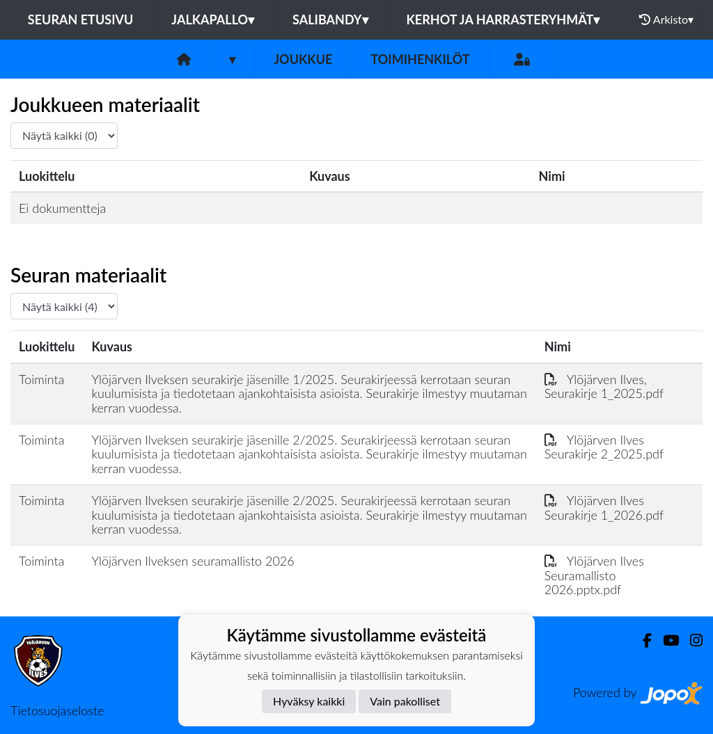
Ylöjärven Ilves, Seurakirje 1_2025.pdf (604, 386)
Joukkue (303, 59)
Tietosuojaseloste (57, 710)
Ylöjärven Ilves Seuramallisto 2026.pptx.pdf (594, 575)
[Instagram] (691, 640)
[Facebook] (642, 640)
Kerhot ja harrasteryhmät (503, 19)
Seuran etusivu (81, 19)
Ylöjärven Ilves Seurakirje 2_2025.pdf (604, 447)
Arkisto (666, 19)
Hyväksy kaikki (309, 701)
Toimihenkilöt (419, 59)
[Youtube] (665, 640)
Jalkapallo (212, 19)
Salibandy (330, 19)
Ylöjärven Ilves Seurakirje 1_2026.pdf (604, 507)
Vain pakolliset (405, 701)
